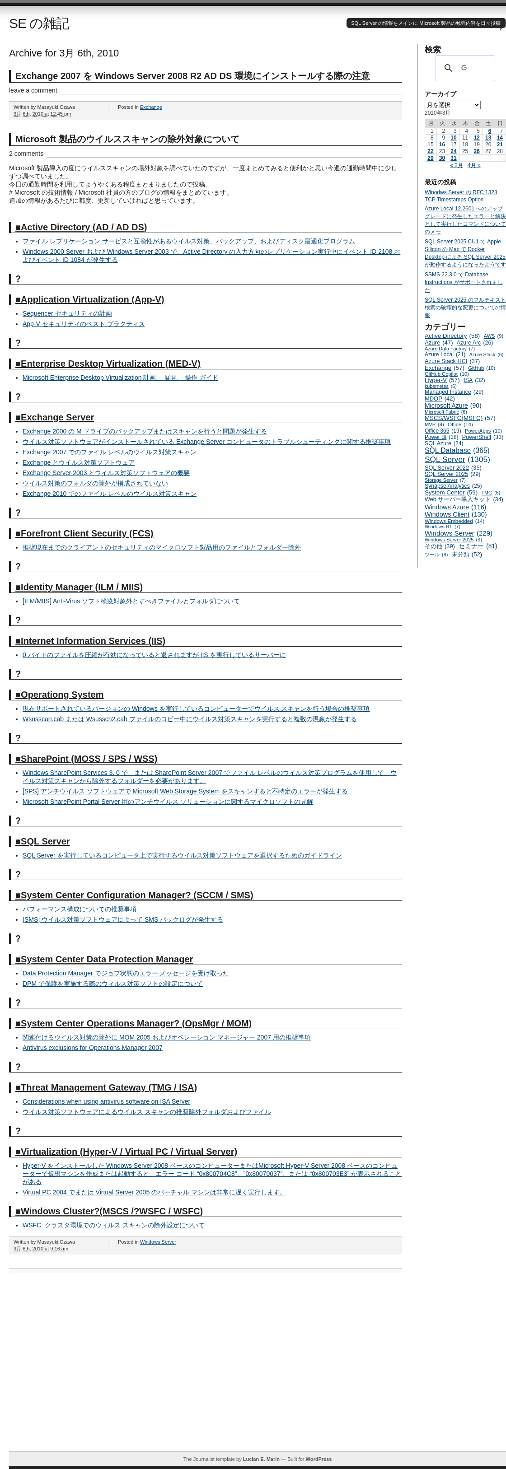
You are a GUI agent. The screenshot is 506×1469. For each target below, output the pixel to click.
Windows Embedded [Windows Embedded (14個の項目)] (454, 521)
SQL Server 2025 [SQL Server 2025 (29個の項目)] (452, 474)
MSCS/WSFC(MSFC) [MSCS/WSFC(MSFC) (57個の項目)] (460, 418)
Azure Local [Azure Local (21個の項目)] (445, 354)
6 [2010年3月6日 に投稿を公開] (490, 131)
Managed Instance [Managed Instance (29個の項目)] (454, 392)
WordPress (318, 1459)
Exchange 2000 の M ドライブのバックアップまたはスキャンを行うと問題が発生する (145, 431)
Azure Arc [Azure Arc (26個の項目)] (475, 343)
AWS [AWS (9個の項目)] (493, 336)
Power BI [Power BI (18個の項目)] (442, 437)
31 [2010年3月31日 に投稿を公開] (453, 158)
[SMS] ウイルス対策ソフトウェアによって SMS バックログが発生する (123, 919)
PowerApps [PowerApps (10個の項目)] (483, 431)
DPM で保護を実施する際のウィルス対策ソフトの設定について (113, 983)
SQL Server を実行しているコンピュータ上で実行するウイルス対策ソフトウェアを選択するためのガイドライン (182, 855)
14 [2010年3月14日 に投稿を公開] (500, 138)
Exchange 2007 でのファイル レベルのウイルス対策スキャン (110, 452)
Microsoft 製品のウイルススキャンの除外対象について (127, 139)
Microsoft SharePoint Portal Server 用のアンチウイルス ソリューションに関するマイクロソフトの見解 (168, 801)
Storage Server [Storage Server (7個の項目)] (445, 480)
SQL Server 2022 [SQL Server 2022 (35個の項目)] (453, 467)
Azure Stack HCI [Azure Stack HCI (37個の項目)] (452, 361)
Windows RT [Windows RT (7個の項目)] (442, 526)
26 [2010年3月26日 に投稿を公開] (476, 151)
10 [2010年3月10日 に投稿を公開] (453, 138)
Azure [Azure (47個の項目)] (439, 342)
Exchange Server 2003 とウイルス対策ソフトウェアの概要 (106, 472)
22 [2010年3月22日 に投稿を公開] (430, 151)
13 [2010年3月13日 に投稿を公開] (488, 138)
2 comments (26, 153)
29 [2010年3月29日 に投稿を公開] (430, 158)
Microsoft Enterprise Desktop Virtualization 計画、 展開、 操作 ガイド (120, 377)
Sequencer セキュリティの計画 (67, 313)
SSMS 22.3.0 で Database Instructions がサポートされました (464, 282)
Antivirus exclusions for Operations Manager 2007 (93, 1047)
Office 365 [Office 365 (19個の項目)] (443, 431)
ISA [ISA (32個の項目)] (474, 380)
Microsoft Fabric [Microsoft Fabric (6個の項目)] (446, 412)
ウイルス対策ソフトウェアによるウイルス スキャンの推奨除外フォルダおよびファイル (147, 1111)
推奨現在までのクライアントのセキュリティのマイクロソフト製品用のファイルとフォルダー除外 (162, 547)
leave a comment (33, 90)
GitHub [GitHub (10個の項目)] (481, 368)
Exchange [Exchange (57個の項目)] (444, 367)
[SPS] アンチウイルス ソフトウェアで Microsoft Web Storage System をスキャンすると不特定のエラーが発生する (185, 791)
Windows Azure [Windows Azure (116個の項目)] (455, 507)
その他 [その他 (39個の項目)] (440, 546)
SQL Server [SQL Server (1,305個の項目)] (457, 459)
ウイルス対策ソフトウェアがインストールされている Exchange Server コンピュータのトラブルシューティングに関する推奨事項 (207, 441)
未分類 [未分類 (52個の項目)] (467, 554)
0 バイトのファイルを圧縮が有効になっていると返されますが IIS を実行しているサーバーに (154, 654)
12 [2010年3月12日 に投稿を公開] (476, 138)
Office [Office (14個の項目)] (460, 424)
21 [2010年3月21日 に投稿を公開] (500, 144)
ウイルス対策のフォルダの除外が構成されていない (95, 483)
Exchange (151, 107)
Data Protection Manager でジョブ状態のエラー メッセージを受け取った (126, 973)
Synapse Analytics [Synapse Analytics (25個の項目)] (453, 486)
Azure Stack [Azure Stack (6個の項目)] (486, 354)
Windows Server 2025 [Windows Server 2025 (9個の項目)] (453, 539)
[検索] (464, 68)
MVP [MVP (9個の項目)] (434, 424)
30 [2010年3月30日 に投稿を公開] (442, 158)
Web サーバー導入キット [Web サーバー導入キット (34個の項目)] (464, 499)
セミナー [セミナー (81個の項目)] (478, 546)
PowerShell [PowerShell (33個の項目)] (483, 437)
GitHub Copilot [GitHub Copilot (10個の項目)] (447, 374)
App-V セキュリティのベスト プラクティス (84, 323)
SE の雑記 (39, 23)
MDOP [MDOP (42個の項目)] (440, 398)
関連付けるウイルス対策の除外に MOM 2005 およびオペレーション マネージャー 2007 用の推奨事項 (167, 1037)
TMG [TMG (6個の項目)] (491, 492)
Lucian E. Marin (261, 1459)
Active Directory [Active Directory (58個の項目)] (452, 335)
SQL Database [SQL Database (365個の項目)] (457, 451)
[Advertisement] (84, 1366)
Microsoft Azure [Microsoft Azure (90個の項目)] (453, 405)
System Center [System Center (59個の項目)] (451, 492)
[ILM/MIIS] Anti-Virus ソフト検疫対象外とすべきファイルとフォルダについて (131, 601)
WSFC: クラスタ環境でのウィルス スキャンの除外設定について (114, 1225)
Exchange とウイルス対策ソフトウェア (79, 462)
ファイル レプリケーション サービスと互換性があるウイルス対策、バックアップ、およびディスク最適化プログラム (189, 241)
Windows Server (158, 1242)
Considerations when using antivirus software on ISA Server (106, 1101)
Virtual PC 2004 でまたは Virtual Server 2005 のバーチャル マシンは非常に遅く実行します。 (154, 1192)
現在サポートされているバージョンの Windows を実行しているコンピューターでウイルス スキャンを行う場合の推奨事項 (196, 708)
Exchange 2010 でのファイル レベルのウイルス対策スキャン (110, 493)
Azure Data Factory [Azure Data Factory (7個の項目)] (450, 348)
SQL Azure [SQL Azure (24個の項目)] (444, 443)
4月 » (474, 165)
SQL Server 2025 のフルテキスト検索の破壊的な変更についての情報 (465, 307)
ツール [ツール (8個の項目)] (436, 554)
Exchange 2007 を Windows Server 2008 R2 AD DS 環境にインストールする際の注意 (192, 76)
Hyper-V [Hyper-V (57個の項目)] (442, 380)
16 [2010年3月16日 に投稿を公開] (442, 144)
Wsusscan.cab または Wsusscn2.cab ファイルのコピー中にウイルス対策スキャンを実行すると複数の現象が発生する (190, 719)
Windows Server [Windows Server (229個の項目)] (458, 533)
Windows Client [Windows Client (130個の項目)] (456, 514)
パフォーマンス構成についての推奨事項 (79, 909)
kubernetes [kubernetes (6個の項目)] (441, 386)
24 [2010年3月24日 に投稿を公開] (453, 151)
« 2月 (456, 165)
